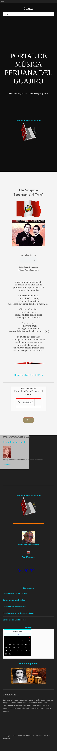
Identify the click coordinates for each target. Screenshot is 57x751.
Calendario (28, 627)
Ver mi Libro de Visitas (28, 120)
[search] (28, 402)
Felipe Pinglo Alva (28, 663)
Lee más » (7, 464)
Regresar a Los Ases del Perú (28, 375)
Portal (28, 8)
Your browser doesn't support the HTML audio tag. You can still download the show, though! (28, 260)
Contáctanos (28, 557)
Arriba (28, 420)
